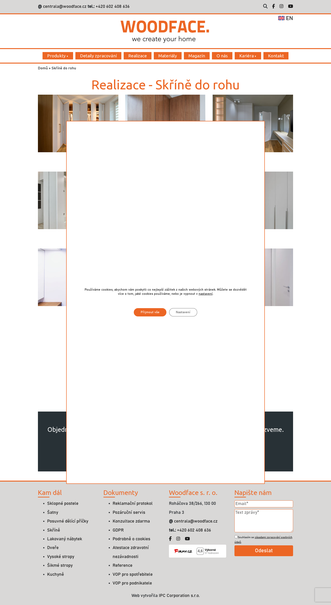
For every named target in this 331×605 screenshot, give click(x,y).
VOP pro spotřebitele (133, 574)
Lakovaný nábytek (64, 539)
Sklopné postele (62, 503)
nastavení (206, 294)
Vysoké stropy (60, 557)
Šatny (52, 512)
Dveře (53, 548)
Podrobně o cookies (131, 539)
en (285, 18)
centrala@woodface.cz (64, 6)
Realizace (137, 55)
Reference (122, 565)
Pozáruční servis (129, 512)
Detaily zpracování (98, 55)
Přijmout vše (150, 312)
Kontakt (276, 55)
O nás (222, 55)
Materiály (167, 55)
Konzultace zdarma (131, 521)
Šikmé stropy (60, 565)
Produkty (56, 55)
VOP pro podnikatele (132, 583)
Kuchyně (55, 574)
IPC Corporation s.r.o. (179, 595)
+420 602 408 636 (112, 6)
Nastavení (183, 312)
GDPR (118, 530)
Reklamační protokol (133, 503)
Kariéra (246, 55)
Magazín (196, 55)
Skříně (53, 530)
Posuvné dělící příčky (67, 521)
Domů (43, 68)
